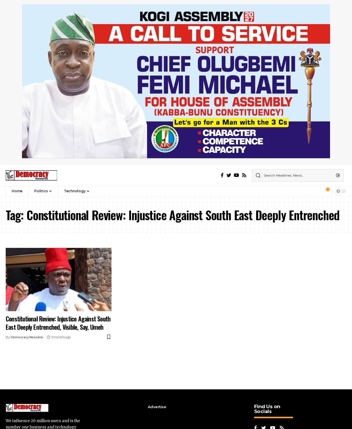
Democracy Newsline (27, 337)
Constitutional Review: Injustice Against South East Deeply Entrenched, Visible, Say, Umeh (58, 322)
